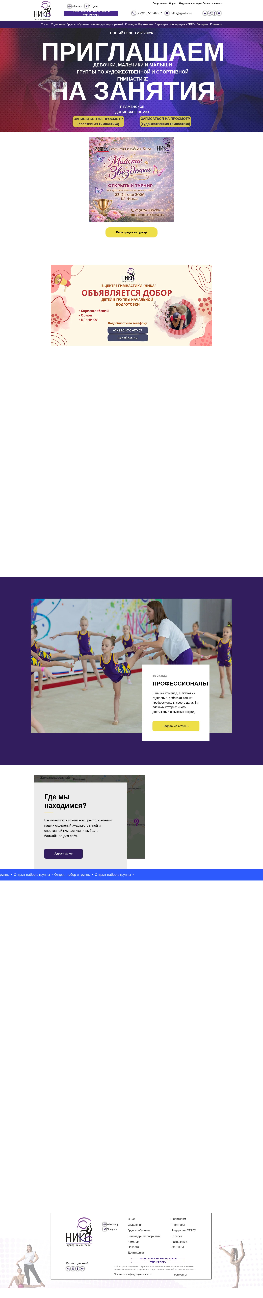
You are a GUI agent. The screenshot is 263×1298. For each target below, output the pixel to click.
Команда (131, 24)
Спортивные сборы (164, 3)
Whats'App (77, 6)
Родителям (145, 24)
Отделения (58, 24)
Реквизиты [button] (180, 1284)
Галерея (202, 24)
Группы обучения (78, 24)
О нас (44, 24)
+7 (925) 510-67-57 (149, 13)
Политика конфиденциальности (132, 1284)
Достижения (136, 1262)
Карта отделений (77, 1273)
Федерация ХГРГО (182, 24)
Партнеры (161, 24)
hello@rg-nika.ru (181, 13)
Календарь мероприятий (107, 24)
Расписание (179, 1252)
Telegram (93, 6)
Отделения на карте (190, 3)
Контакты (216, 24)
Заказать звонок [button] (212, 3)
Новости (133, 1257)
